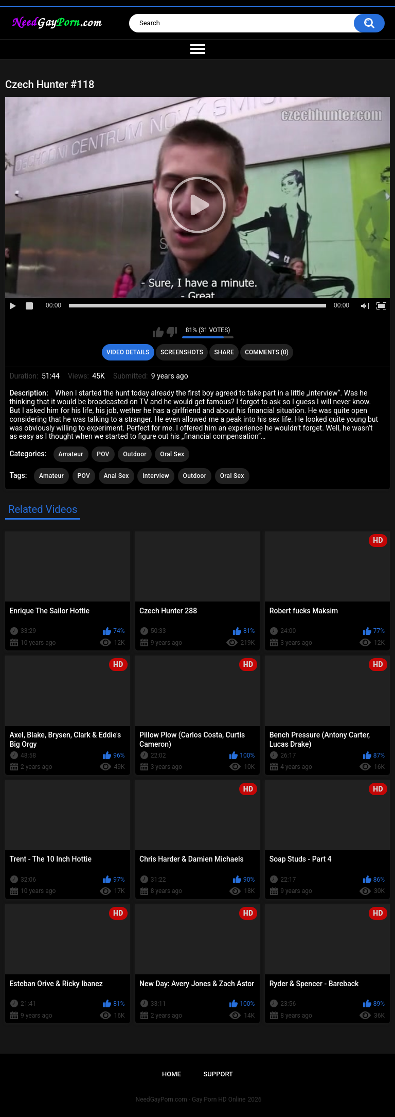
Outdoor (135, 454)
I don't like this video (171, 332)
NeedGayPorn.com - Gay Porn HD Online (191, 1099)
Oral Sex (172, 454)
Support (218, 1074)
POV (103, 454)
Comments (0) (267, 352)
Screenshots (181, 352)
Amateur (71, 454)
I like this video (158, 332)
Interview (155, 475)
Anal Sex (116, 475)
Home (171, 1074)
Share (224, 352)
